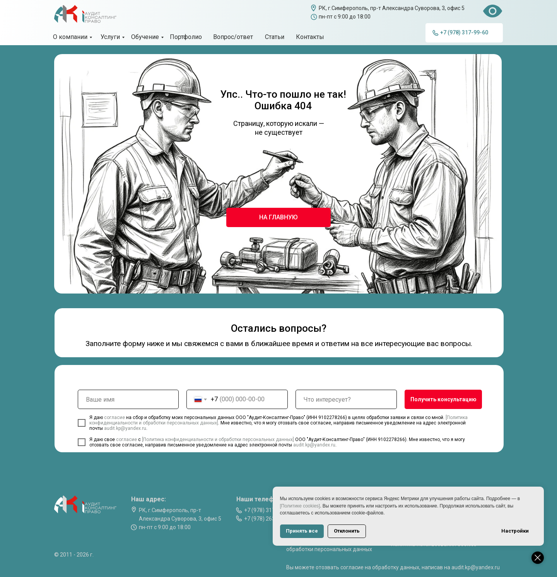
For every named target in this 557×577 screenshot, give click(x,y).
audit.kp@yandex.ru (125, 428)
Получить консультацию (443, 399)
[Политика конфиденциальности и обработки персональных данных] (218, 439)
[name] (128, 399)
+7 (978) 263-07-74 (267, 519)
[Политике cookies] (374, 506)
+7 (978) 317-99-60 (267, 510)
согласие (115, 417)
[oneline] (346, 399)
